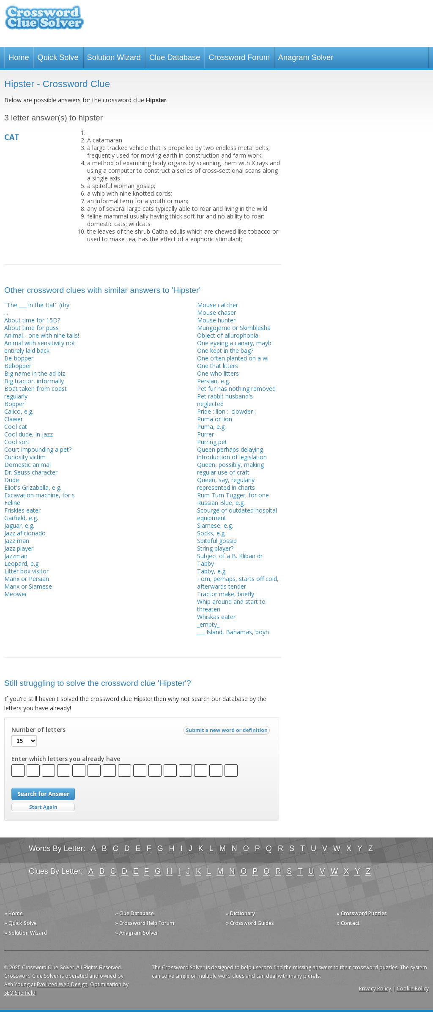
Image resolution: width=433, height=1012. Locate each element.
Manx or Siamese (28, 586)
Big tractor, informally (34, 381)
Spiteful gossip (217, 541)
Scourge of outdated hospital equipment (237, 514)
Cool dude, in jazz (28, 434)
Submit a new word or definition (228, 732)
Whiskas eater (216, 617)
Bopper (14, 404)
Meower (15, 594)
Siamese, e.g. (215, 525)
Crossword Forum (239, 57)
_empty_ (208, 624)
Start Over (43, 807)
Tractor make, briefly (225, 594)
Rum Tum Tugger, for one (233, 495)
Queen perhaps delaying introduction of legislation (232, 453)
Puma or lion (214, 419)
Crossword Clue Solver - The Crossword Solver (44, 21)
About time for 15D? (32, 320)
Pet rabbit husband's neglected (225, 400)
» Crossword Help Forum (144, 923)
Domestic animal (27, 465)
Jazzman (15, 556)
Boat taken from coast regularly (35, 392)
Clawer (13, 419)
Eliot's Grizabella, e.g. (32, 487)
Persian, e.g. (213, 381)
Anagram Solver (305, 57)
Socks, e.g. (211, 533)
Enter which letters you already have (65, 759)
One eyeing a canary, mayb (234, 343)
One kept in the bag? (225, 350)
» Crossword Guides (250, 923)
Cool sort (17, 442)
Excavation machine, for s (39, 495)
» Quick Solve (20, 923)
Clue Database (174, 57)
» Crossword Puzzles (362, 913)
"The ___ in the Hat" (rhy (36, 305)
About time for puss (31, 328)
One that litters (217, 366)
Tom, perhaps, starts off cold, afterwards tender (238, 582)
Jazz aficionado (25, 533)
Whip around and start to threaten (231, 605)
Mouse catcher (217, 305)
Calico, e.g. (18, 411)
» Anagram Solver (136, 932)
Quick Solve (58, 57)
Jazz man (16, 541)
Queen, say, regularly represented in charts (226, 483)
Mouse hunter (216, 320)
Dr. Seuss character (31, 472)
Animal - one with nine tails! (41, 335)
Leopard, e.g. (22, 563)
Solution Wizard (114, 57)
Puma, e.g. (211, 427)
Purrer (205, 434)
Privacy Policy (375, 988)
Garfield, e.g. (21, 518)
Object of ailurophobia (227, 335)
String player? (215, 548)
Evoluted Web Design (62, 984)
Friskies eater (22, 510)
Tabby (205, 563)
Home (18, 57)
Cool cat (15, 427)
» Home (13, 913)
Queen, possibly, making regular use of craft (230, 468)
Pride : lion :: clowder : (226, 411)
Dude (11, 480)
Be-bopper (18, 358)
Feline (12, 503)
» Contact (348, 923)
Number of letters (38, 730)
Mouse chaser (216, 312)
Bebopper (17, 366)
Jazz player (18, 548)
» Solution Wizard (25, 932)
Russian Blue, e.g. (221, 503)
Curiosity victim (25, 457)
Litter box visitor (26, 571)
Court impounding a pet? (37, 449)
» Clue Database (134, 913)
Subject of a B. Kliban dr (230, 556)
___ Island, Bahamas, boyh (233, 632)
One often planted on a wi (233, 358)
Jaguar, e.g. (19, 525)
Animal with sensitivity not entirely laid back (39, 347)
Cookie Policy (413, 988)
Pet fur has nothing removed (236, 389)
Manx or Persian (26, 579)
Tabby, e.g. (212, 571)
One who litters (218, 373)
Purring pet (212, 442)
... (6, 312)
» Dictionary (240, 913)
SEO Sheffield (20, 992)
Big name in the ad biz (34, 373)
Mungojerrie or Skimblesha (234, 328)
